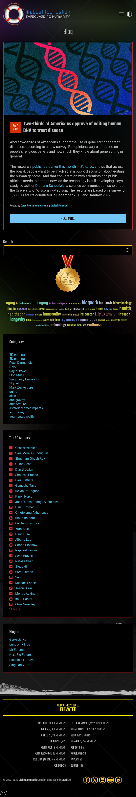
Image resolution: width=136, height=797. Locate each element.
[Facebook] (86, 780)
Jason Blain (23, 588)
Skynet (14, 383)
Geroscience (17, 639)
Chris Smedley (25, 604)
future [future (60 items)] (99, 309)
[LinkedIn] (102, 780)
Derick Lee (22, 534)
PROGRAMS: (77, 753)
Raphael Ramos (26, 550)
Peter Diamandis (21, 363)
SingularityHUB (20, 665)
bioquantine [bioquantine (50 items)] (74, 303)
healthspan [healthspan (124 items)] (16, 314)
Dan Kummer (24, 507)
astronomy (16, 412)
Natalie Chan (24, 561)
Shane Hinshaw (26, 545)
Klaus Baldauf (25, 518)
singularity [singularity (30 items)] (115, 320)
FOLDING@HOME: (43, 753)
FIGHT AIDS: (47, 747)
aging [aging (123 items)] (10, 303)
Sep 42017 (15, 127)
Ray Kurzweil (18, 371)
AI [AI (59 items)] (17, 303)
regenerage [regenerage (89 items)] (69, 320)
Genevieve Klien (26, 448)
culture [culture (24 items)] (61, 309)
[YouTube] (110, 780)
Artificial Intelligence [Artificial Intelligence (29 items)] (58, 303)
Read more (68, 218)
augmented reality (21, 416)
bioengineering (42, 205)
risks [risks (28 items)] (108, 320)
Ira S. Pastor (23, 599)
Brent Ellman (24, 572)
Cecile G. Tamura (27, 523)
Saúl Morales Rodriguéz (32, 453)
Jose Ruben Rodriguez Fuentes (36, 502)
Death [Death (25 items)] (67, 309)
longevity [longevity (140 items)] (17, 319)
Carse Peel (26, 205)
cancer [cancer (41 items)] (41, 309)
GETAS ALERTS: (78, 729)
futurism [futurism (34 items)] (108, 309)
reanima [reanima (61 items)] (55, 320)
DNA (12, 367)
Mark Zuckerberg (21, 387)
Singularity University (24, 379)
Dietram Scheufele (50, 185)
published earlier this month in (62, 166)
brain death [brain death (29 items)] (32, 309)
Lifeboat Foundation (28, 780)
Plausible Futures (21, 660)
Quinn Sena (23, 464)
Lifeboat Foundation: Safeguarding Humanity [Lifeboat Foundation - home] (58, 14)
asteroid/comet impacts (26, 408)
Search (127, 250)
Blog (68, 32)
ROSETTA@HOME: (42, 759)
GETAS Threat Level (68, 708)
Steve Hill (21, 566)
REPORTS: (75, 747)
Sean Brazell (24, 556)
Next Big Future (20, 655)
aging (13, 392)
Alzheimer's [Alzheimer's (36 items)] (25, 303)
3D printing (17, 354)
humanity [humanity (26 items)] (30, 315)
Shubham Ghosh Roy (30, 458)
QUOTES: (75, 765)
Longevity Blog (19, 644)
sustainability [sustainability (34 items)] (42, 325)
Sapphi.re (66, 780)
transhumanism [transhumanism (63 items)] (76, 325)
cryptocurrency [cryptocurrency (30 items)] (52, 309)
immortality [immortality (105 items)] (52, 314)
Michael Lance (25, 583)
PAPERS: (75, 759)
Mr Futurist (17, 650)
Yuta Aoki (22, 529)
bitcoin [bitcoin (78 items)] (11, 309)
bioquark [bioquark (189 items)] (90, 303)
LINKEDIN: (44, 729)
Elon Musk (16, 375)
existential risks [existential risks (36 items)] (77, 309)
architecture (17, 404)
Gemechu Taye (25, 485)
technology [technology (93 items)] (58, 325)
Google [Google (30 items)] (115, 309)
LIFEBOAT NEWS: (79, 723)
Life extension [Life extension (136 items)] (106, 314)
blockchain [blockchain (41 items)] (22, 309)
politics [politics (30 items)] (46, 320)
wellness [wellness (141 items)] (94, 325)
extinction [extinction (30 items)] (90, 309)
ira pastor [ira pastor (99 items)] (87, 314)
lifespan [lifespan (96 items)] (124, 314)
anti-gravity (17, 400)
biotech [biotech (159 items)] (105, 303)
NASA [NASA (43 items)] (29, 320)
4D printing (17, 359)
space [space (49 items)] (124, 320)
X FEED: (45, 735)
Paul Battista (24, 480)
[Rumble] (118, 780)
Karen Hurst (23, 496)
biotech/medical (59, 205)
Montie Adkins (25, 593)
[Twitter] (94, 780)
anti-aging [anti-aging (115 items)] (40, 303)
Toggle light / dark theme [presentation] (129, 14)
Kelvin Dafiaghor (27, 491)
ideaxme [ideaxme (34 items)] (38, 315)
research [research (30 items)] (101, 320)
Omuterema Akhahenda (31, 512)
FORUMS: (58, 765)
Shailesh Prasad (26, 475)
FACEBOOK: (42, 723)
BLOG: (73, 735)
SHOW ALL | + (15, 609)
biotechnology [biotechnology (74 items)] (122, 303)
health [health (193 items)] (125, 309)
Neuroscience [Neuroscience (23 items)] (37, 320)
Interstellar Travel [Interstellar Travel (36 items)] (70, 315)
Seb (18, 577)
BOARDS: (75, 741)
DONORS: (54, 741)
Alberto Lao (23, 539)
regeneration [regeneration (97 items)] (87, 319)
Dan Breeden (24, 469)
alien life (15, 396)
